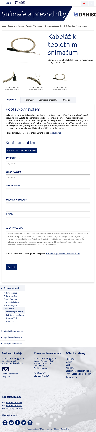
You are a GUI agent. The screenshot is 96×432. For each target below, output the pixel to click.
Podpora (70, 359)
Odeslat (11, 267)
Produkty (12, 26)
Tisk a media (71, 377)
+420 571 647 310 (14, 405)
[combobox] (48, 163)
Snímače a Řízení (24, 26)
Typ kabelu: (12, 158)
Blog (68, 365)
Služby (69, 362)
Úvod (4, 26)
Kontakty (70, 368)
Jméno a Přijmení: (16, 200)
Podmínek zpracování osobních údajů (63, 253)
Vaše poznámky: (14, 228)
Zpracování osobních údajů (78, 371)
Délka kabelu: (13, 172)
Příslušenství (38, 26)
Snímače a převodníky (53, 26)
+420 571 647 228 (14, 402)
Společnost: (13, 186)
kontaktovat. (55, 133)
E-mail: (9, 214)
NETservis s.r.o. (44, 429)
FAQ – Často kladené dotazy (78, 374)
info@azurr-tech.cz (17, 408)
